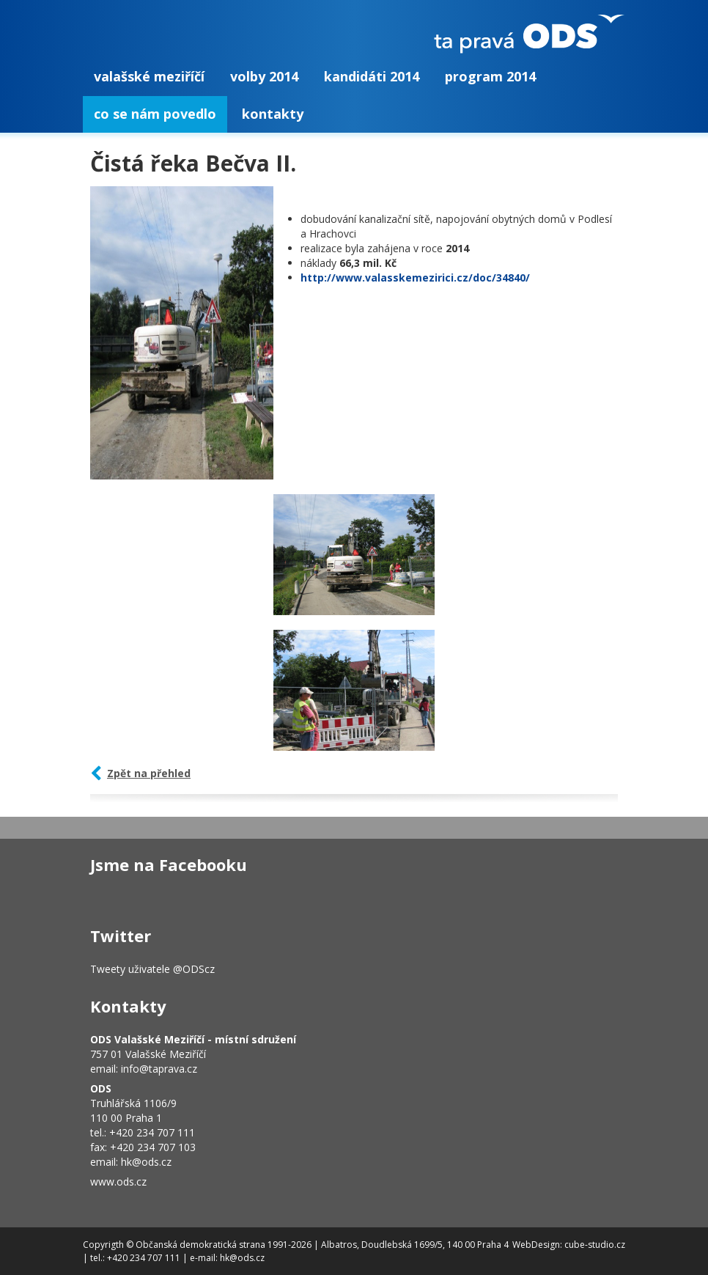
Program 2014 (490, 76)
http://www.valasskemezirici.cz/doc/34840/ (415, 277)
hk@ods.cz (146, 1162)
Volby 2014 (264, 76)
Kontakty (272, 113)
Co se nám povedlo (155, 113)
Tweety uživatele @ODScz (152, 969)
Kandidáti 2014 (371, 76)
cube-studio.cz (594, 1244)
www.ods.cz (118, 1181)
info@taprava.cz (159, 1069)
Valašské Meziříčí (149, 76)
